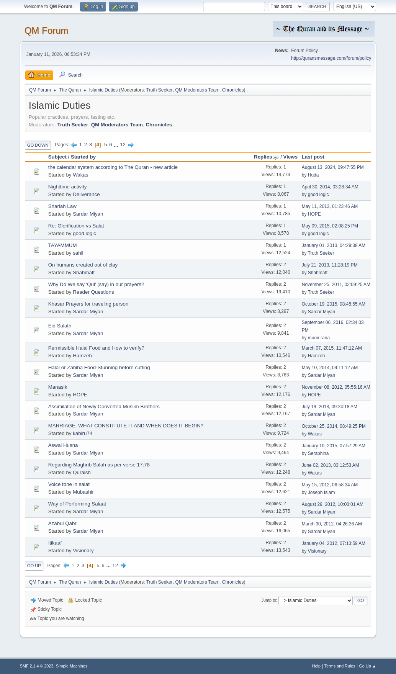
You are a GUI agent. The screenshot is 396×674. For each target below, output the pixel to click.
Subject (57, 157)
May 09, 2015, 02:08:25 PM (330, 226)
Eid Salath (60, 326)
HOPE (314, 214)
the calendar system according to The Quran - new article (113, 167)
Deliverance (86, 194)
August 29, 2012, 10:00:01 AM (332, 504)
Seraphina (318, 453)
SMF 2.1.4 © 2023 (37, 666)
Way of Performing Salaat (77, 504)
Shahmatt (84, 272)
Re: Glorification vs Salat (76, 226)
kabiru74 (82, 433)
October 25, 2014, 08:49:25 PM (334, 426)
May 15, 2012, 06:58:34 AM (330, 485)
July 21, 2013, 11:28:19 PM (330, 265)
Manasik (57, 387)
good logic (318, 194)
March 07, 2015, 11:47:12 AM (332, 348)
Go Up (34, 565)
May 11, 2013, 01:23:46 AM (330, 206)
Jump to (269, 600)
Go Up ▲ (367, 666)
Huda (313, 175)
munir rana (319, 337)
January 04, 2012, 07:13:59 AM (334, 543)
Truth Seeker (159, 90)
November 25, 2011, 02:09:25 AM (336, 284)
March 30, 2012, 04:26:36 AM (332, 524)
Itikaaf (55, 543)
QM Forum (47, 30)
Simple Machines (71, 666)
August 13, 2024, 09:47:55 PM (333, 167)
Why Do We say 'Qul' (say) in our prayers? (96, 284)
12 (123, 144)
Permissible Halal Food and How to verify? (96, 348)
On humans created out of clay (83, 265)
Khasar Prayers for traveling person (88, 304)
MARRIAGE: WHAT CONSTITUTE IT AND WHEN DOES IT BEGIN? (126, 426)
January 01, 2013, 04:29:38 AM (334, 245)
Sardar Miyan (88, 214)
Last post (313, 157)
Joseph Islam (321, 492)
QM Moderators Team (197, 90)
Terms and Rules (339, 666)
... (116, 144)
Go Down (38, 145)
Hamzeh (82, 355)
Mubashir (83, 492)
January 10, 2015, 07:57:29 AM (334, 445)
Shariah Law (62, 206)
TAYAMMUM (62, 245)
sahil (78, 253)
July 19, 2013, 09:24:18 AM (329, 406)
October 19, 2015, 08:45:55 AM (334, 304)
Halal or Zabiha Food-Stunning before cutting (99, 367)
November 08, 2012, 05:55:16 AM (336, 387)
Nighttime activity (67, 187)
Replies (266, 157)
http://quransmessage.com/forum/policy (331, 58)
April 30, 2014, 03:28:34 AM (330, 187)
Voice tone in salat (69, 484)
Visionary (83, 550)
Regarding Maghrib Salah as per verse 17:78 (99, 465)
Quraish (82, 472)
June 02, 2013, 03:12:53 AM (330, 465)
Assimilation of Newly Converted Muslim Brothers (104, 406)
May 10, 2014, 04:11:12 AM (330, 367)
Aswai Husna (63, 445)
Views (290, 157)
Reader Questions (93, 292)
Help (316, 666)
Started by (83, 157)
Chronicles (233, 90)
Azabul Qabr (62, 523)
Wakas (80, 175)
